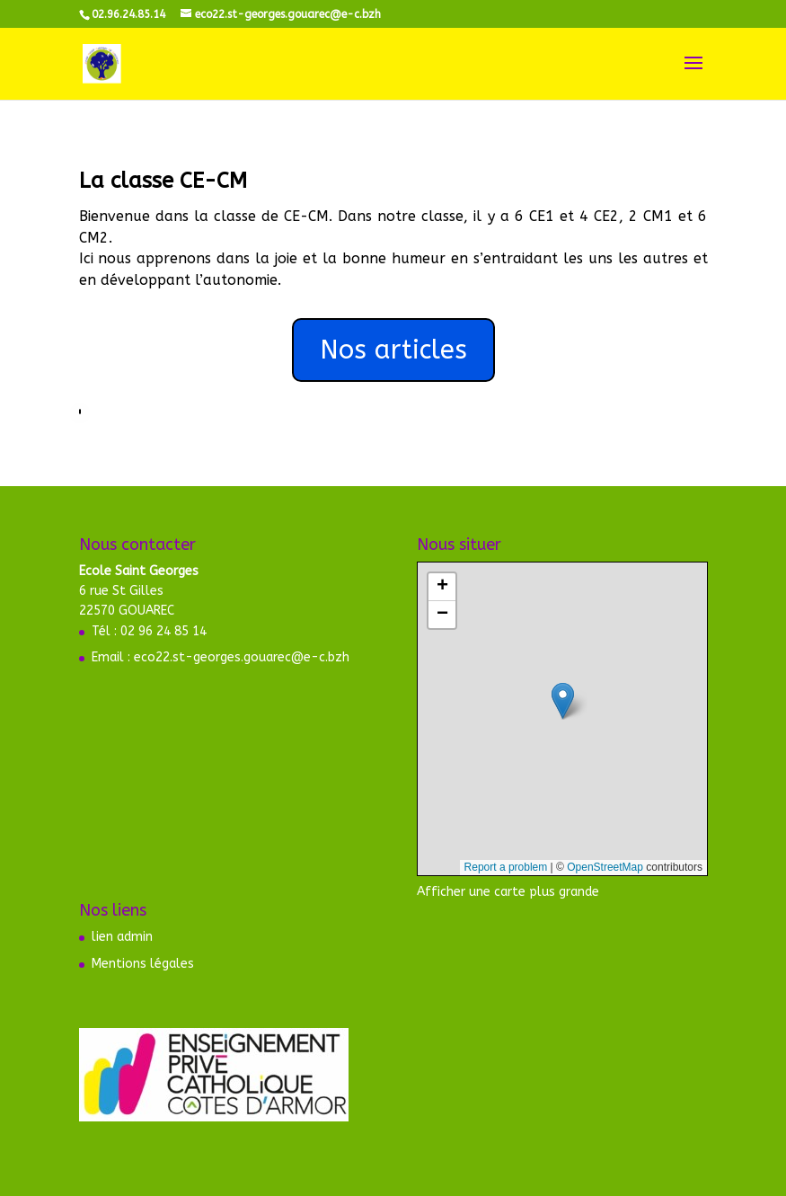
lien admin (122, 936)
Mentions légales (143, 963)
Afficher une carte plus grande (508, 891)
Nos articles (393, 350)
